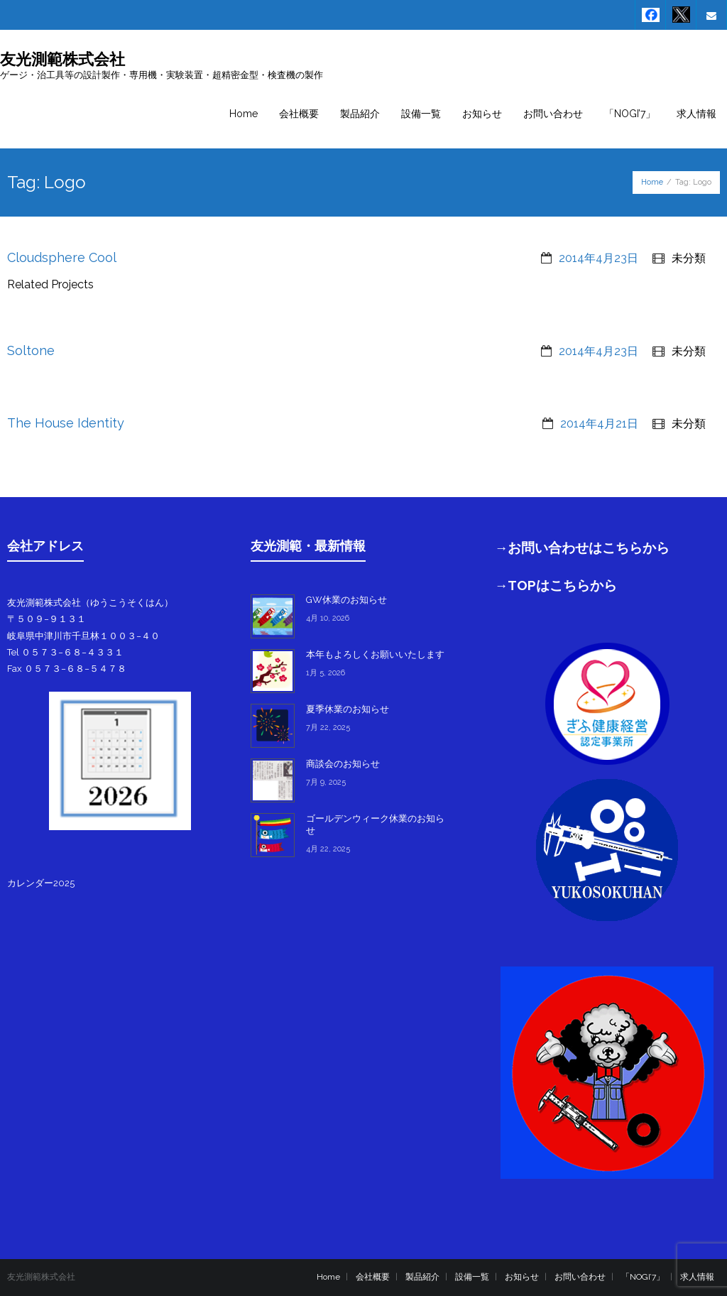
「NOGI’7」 (643, 1277)
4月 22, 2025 (328, 849)
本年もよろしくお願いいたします (375, 654)
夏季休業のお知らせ (347, 709)
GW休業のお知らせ (346, 599)
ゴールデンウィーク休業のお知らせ (375, 824)
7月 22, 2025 (328, 727)
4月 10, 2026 (327, 618)
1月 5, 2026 (325, 672)
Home (652, 182)
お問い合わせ (580, 1277)
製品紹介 (422, 1277)
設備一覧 (472, 1277)
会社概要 (373, 1277)
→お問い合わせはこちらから (582, 547)
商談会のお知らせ (343, 763)
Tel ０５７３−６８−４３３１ (65, 652)
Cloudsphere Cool (61, 257)
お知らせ (522, 1277)
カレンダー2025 (41, 883)
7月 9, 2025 (326, 782)
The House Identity (65, 422)
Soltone (31, 350)
